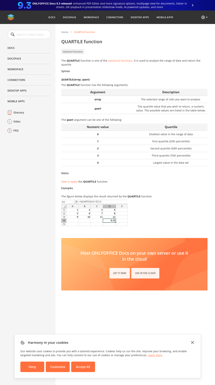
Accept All (83, 367)
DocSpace (69, 17)
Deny (32, 367)
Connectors (114, 17)
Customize (57, 367)
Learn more (155, 355)
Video (16, 121)
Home (64, 32)
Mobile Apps (165, 17)
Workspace (91, 17)
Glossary (18, 112)
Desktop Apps (140, 17)
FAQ (15, 130)
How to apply (69, 181)
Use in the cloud (145, 273)
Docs (51, 17)
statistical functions (73, 51)
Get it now (119, 273)
